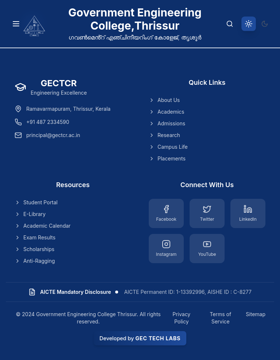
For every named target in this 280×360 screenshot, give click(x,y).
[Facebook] (166, 213)
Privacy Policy (181, 318)
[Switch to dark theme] (264, 23)
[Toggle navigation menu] (16, 23)
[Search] (229, 23)
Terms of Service (220, 318)
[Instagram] (166, 248)
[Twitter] (207, 213)
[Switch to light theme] (248, 23)
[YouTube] (207, 248)
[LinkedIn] (247, 213)
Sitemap (255, 314)
